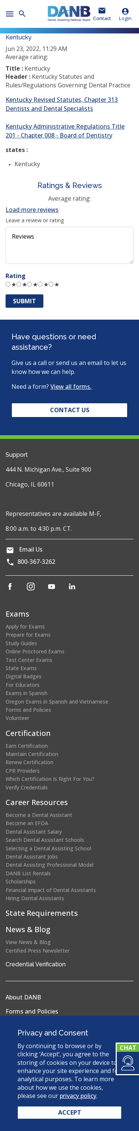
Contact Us (69, 410)
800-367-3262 (36, 562)
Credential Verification (36, 964)
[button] (127, 1063)
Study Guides (21, 643)
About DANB (23, 997)
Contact (102, 18)
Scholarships (21, 881)
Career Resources (37, 802)
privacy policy (78, 1096)
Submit (24, 301)
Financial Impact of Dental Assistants (51, 890)
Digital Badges (24, 676)
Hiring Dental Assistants (35, 898)
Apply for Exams (25, 626)
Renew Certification (29, 762)
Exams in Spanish (26, 693)
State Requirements (42, 913)
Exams (17, 614)
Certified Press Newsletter (38, 950)
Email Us (31, 549)
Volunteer (17, 717)
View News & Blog (28, 942)
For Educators (23, 684)
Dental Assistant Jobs (32, 856)
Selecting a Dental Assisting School (48, 848)
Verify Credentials (27, 787)
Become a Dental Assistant (39, 814)
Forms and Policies (28, 709)
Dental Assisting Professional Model (49, 864)
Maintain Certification (32, 753)
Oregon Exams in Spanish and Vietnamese (57, 701)
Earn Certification (27, 745)
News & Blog (28, 929)
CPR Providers (23, 770)
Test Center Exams (29, 659)
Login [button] (125, 14)
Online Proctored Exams (35, 651)
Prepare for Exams (28, 634)
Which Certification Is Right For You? (50, 778)
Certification (28, 733)
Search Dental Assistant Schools (45, 839)
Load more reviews (32, 210)
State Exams (21, 668)
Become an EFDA (27, 823)
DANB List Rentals (28, 873)
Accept (69, 1112)
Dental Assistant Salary (34, 831)
